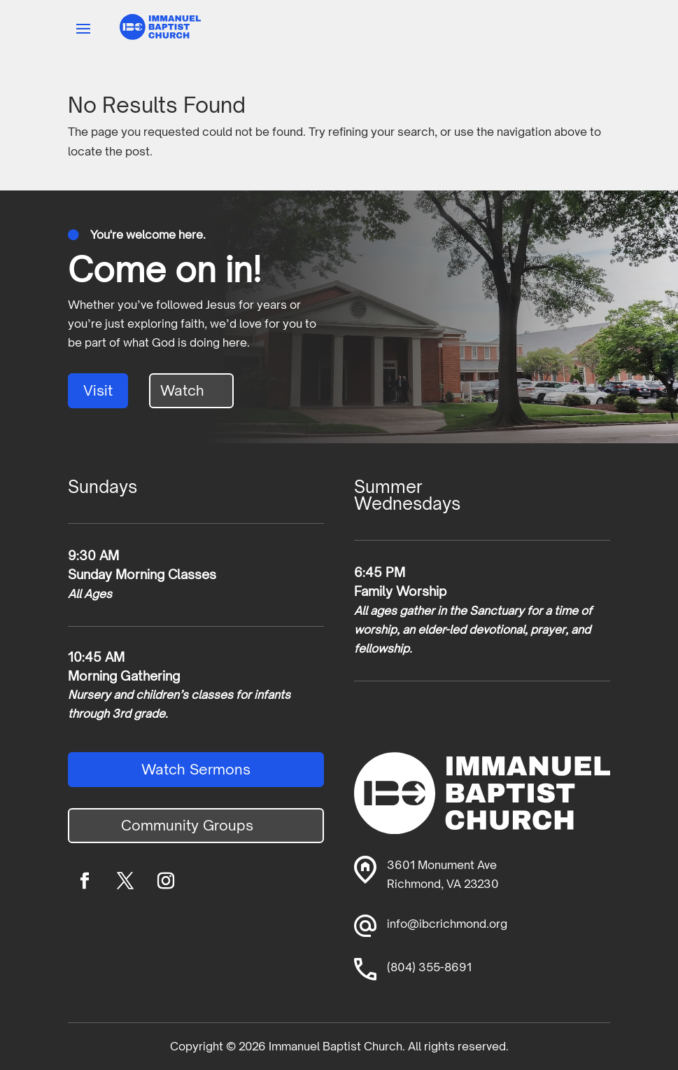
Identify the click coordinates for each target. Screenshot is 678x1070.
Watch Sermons (195, 769)
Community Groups (187, 825)
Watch (182, 390)
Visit (98, 390)
